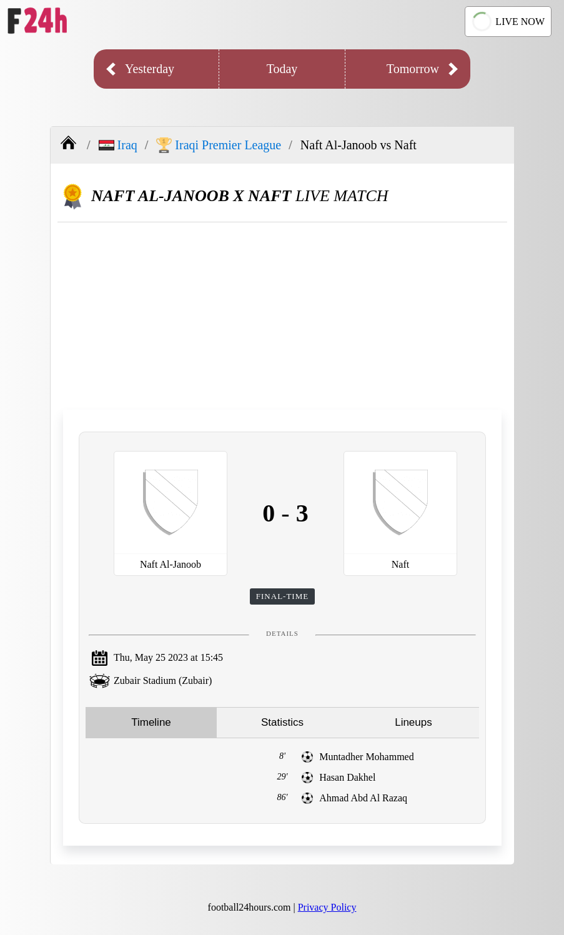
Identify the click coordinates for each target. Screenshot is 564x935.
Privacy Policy (327, 907)
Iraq (118, 145)
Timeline (151, 722)
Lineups (413, 722)
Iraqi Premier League (218, 145)
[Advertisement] (282, 316)
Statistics (282, 722)
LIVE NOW (506, 21)
